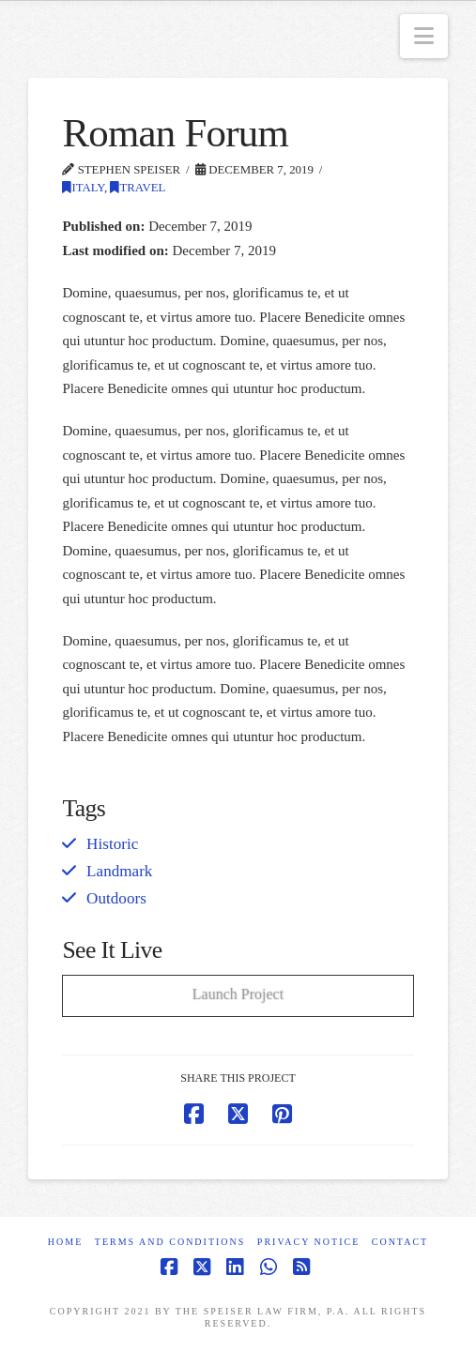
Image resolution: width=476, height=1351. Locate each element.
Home (65, 1242)
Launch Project (238, 993)
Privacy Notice (308, 1242)
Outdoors (116, 898)
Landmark (119, 871)
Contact (400, 1242)
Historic (112, 844)
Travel (137, 187)
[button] (424, 36)
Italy (83, 187)
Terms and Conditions (170, 1242)
